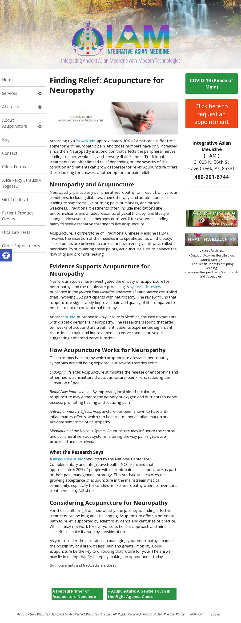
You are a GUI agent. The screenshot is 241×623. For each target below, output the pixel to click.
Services (9, 93)
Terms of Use (152, 614)
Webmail (196, 614)
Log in (215, 614)
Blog (6, 139)
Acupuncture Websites (33, 614)
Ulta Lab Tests (16, 232)
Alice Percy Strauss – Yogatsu (21, 183)
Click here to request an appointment (211, 114)
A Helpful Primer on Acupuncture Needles (74, 594)
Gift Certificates (17, 199)
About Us (11, 106)
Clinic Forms (14, 166)
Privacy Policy (174, 614)
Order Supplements (21, 245)
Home (8, 79)
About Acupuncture (14, 123)
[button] (6, 255)
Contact (10, 153)
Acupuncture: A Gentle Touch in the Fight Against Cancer (139, 594)
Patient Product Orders (17, 216)
